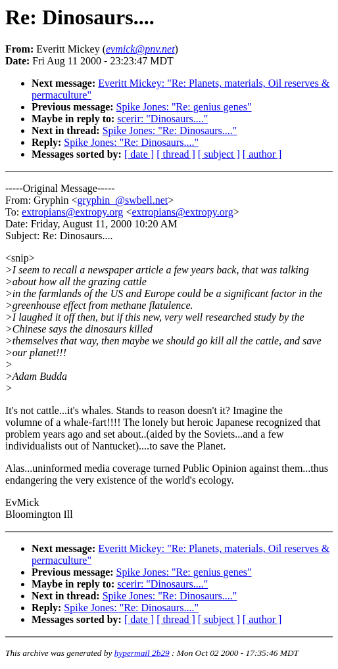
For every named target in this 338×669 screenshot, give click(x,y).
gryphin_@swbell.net (122, 200)
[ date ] (139, 154)
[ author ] (262, 154)
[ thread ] (176, 154)
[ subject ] (219, 154)
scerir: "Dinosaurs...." (162, 118)
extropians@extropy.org (72, 212)
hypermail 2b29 (142, 653)
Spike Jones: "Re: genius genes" (184, 106)
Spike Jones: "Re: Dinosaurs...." (170, 130)
